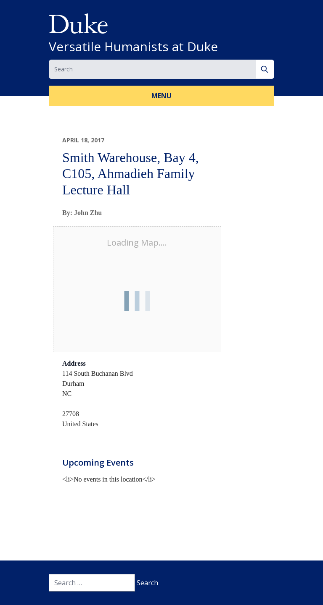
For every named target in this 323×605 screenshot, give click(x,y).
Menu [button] (161, 95)
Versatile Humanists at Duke (133, 46)
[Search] (265, 69)
